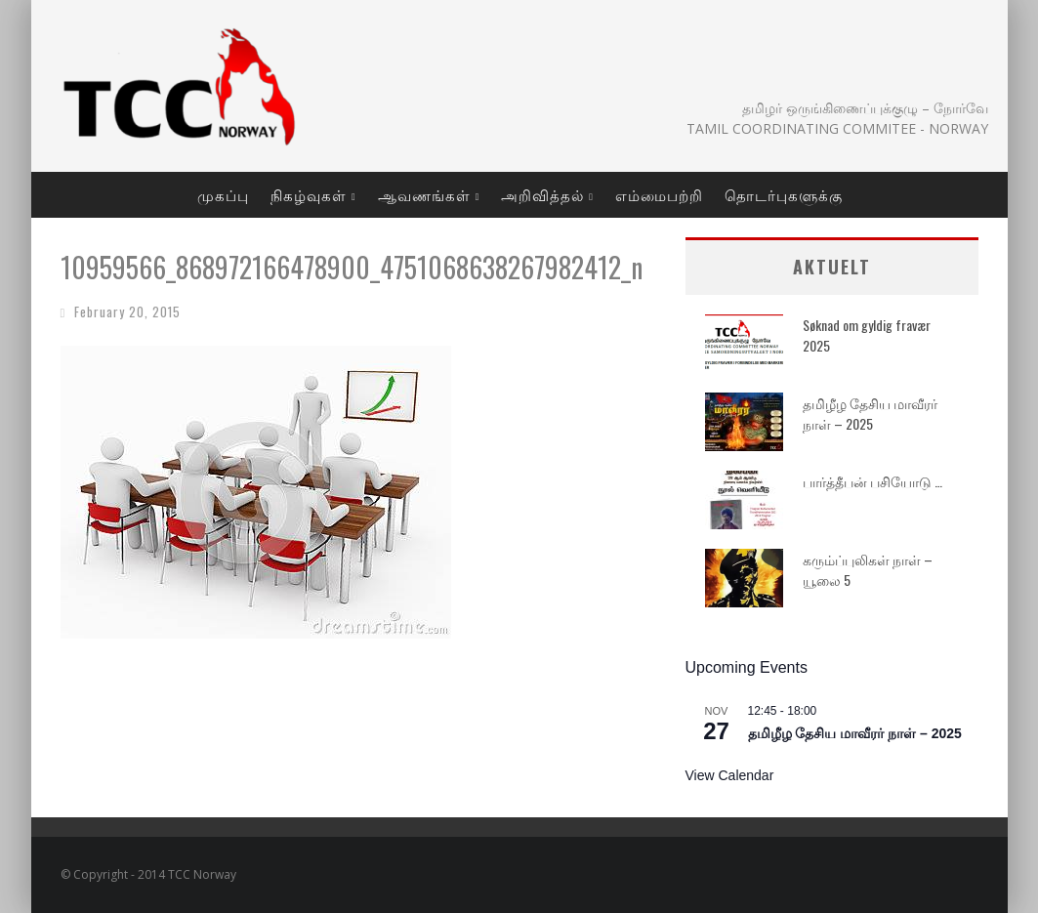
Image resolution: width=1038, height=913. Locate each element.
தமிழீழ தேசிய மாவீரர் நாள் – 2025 (870, 413)
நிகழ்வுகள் (308, 194)
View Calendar (729, 775)
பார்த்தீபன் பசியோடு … (872, 481)
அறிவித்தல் (542, 194)
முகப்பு (223, 194)
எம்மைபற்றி (659, 194)
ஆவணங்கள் (424, 194)
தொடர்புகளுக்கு (784, 194)
